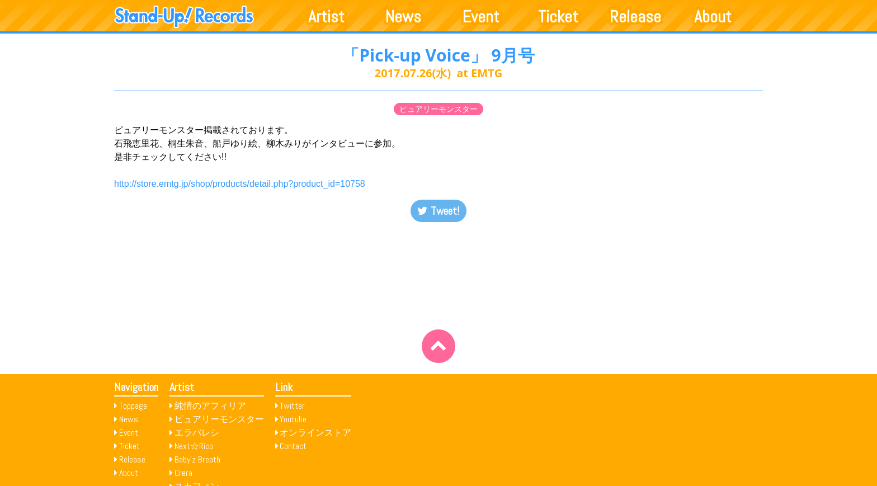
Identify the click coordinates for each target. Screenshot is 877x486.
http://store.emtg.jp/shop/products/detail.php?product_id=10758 (239, 183)
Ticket (558, 16)
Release (635, 16)
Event (481, 16)
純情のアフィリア (210, 406)
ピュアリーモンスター (438, 109)
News (403, 16)
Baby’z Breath (197, 459)
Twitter (292, 406)
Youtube (293, 419)
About (713, 16)
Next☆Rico (194, 446)
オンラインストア (315, 432)
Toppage (133, 406)
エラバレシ (197, 432)
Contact (293, 446)
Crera (183, 473)
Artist (326, 16)
